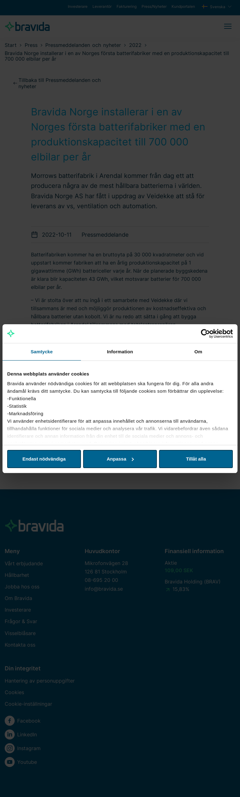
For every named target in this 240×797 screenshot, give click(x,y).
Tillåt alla (196, 459)
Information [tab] (120, 351)
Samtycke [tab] (42, 351)
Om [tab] (198, 351)
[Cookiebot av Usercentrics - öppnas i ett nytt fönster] (205, 333)
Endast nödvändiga (44, 459)
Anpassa (120, 459)
